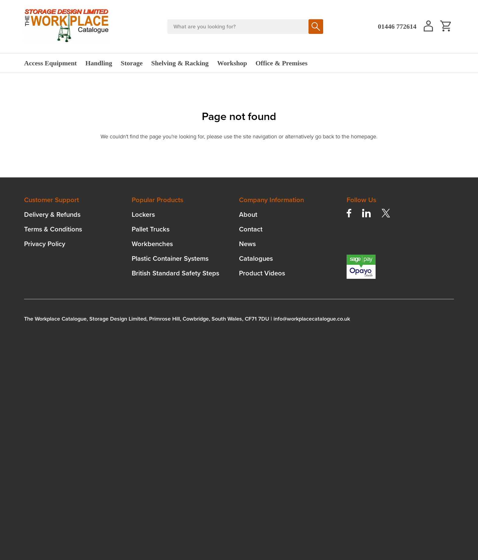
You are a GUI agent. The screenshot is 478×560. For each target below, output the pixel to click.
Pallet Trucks (150, 229)
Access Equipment (50, 63)
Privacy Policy (44, 244)
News (247, 244)
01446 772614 (397, 26)
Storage (132, 63)
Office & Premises (281, 63)
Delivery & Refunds (52, 214)
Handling (98, 63)
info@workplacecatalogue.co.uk (311, 319)
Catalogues (256, 258)
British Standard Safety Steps (175, 273)
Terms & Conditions (53, 229)
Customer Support (51, 200)
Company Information (271, 200)
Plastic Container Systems (170, 258)
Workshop (232, 63)
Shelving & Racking (180, 63)
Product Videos (262, 273)
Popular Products (157, 200)
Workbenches (152, 244)
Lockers (143, 214)
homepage (363, 136)
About (248, 214)
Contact (250, 229)
